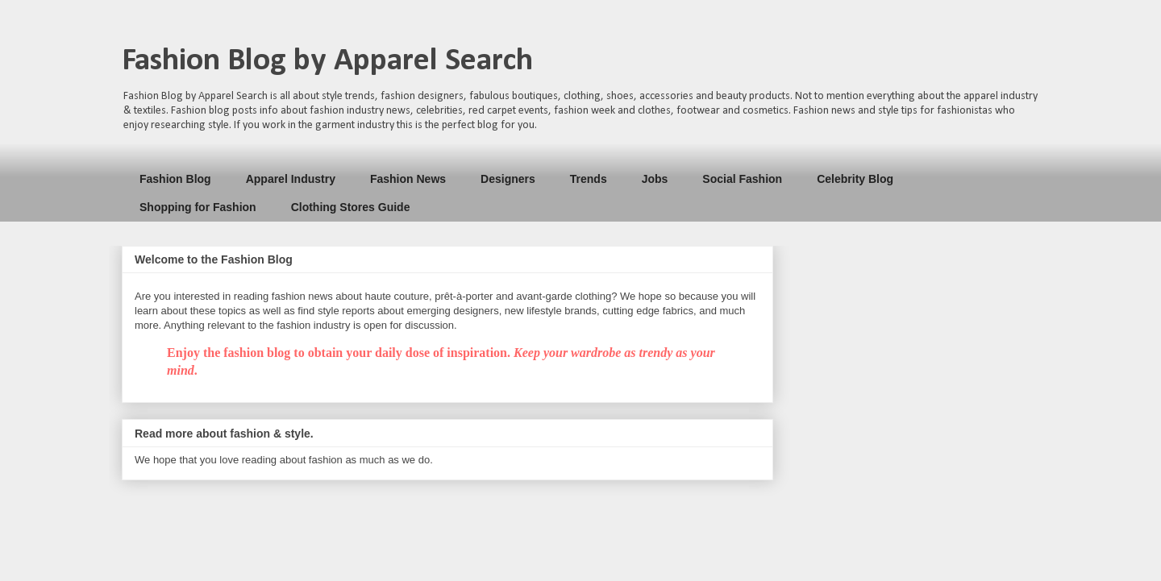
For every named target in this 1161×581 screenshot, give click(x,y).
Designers (508, 178)
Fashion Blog (175, 178)
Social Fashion (742, 178)
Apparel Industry (290, 178)
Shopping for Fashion (197, 207)
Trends (588, 178)
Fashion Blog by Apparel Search (327, 61)
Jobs (655, 178)
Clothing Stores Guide (350, 207)
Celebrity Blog (855, 178)
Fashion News (408, 178)
